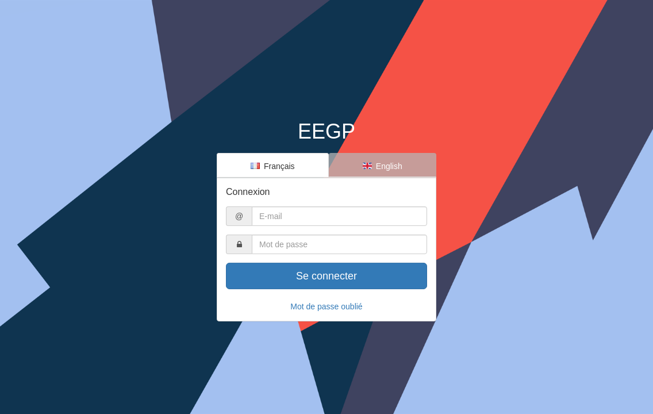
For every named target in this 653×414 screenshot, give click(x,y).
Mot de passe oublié (326, 306)
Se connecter (326, 276)
